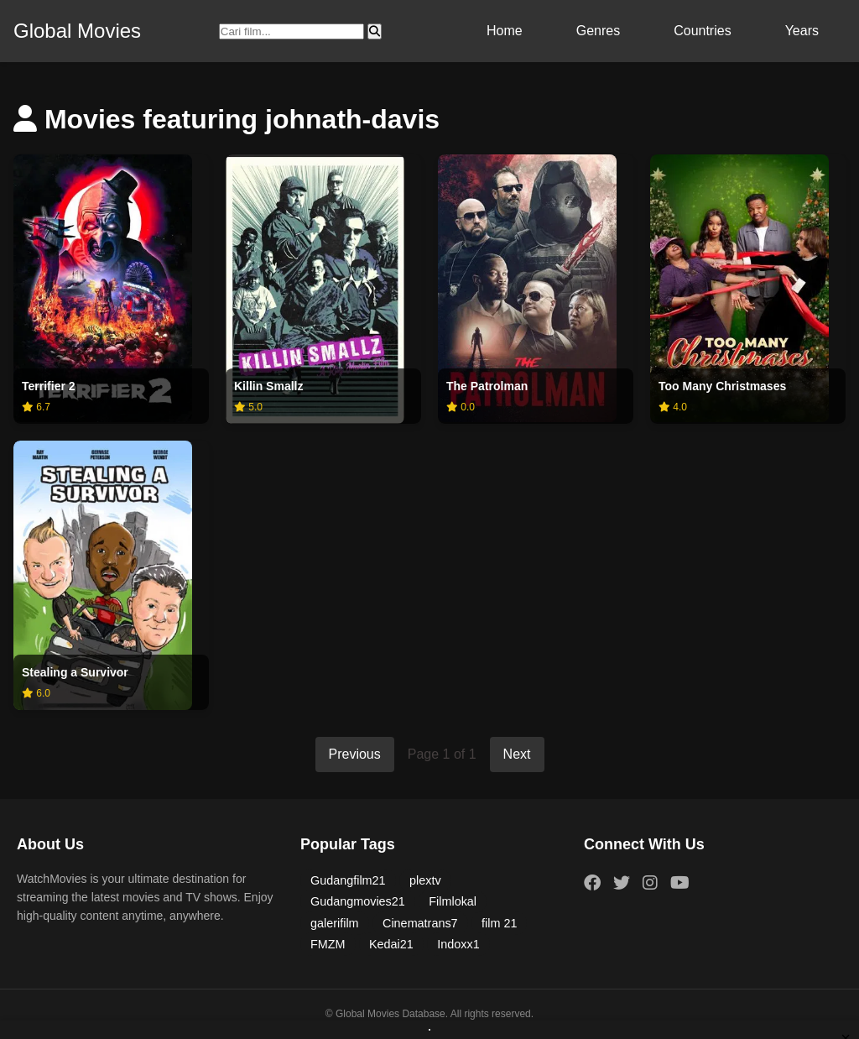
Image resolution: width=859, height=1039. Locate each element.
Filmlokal (452, 901)
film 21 (499, 923)
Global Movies (77, 30)
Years (802, 30)
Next (517, 754)
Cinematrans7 (420, 923)
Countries (702, 30)
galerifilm (334, 923)
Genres (598, 30)
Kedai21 (391, 944)
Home (505, 30)
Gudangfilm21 (348, 880)
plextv (425, 880)
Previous (355, 754)
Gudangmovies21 (357, 901)
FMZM (328, 944)
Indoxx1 (458, 944)
